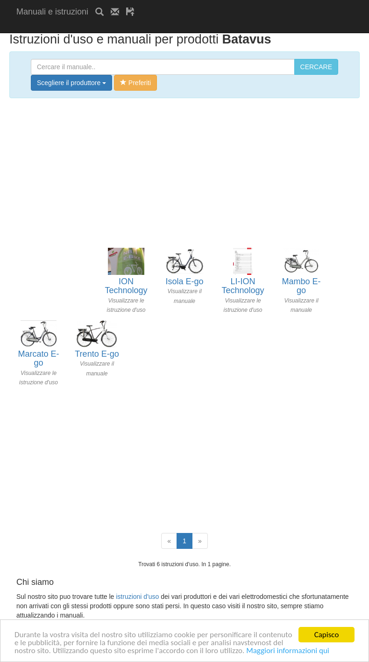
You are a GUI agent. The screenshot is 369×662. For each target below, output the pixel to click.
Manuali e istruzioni (52, 11)
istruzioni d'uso (137, 596)
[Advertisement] (125, 26)
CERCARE (316, 67)
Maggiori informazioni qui (287, 651)
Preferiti (135, 82)
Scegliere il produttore (71, 82)
